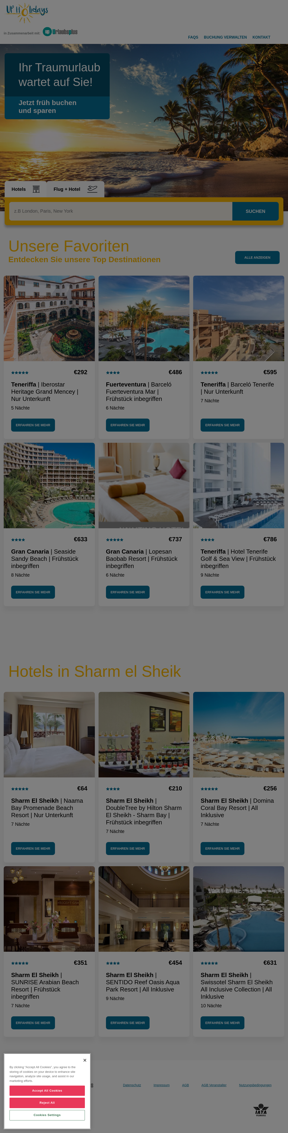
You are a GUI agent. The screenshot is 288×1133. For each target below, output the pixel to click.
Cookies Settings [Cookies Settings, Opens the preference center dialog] (47, 1115)
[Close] (85, 1060)
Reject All (47, 1102)
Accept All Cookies (47, 1090)
